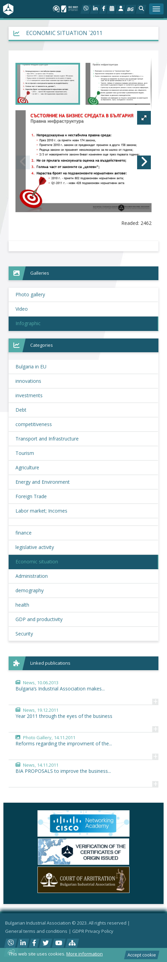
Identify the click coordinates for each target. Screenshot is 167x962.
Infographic (28, 323)
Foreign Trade (31, 496)
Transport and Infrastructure (47, 438)
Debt (20, 409)
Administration (31, 576)
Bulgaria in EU (30, 366)
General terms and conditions (36, 931)
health (22, 605)
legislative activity (34, 547)
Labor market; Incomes (41, 510)
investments (29, 395)
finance (23, 532)
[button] (141, 9)
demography (29, 590)
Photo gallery (30, 294)
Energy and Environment (42, 482)
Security (24, 633)
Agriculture (27, 467)
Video (21, 309)
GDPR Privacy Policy (92, 931)
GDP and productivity (39, 619)
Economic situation (36, 561)
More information (84, 954)
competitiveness (33, 424)
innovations (28, 381)
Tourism (24, 453)
